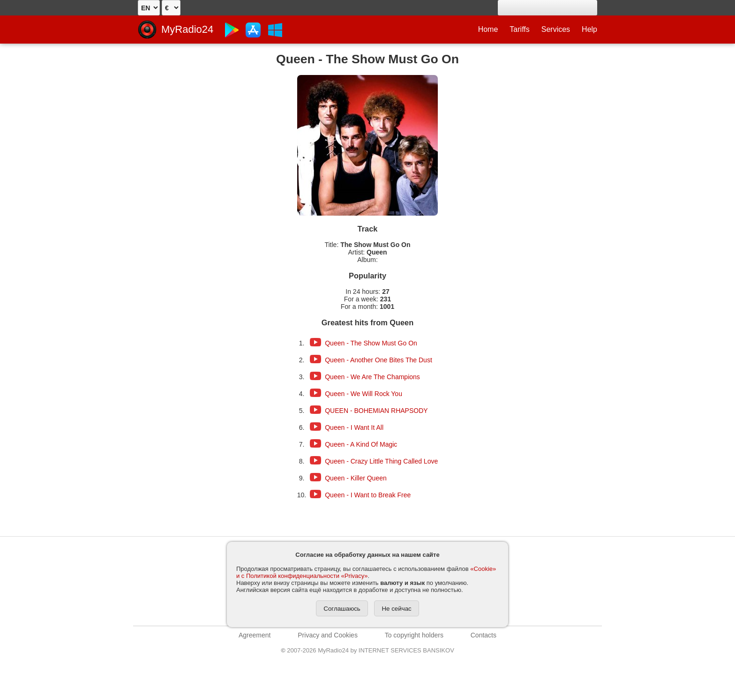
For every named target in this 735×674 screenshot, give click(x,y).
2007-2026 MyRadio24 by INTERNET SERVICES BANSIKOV (367, 650)
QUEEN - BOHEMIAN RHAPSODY (376, 410)
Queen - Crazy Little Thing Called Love (381, 461)
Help (589, 29)
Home (488, 29)
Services (555, 29)
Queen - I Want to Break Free (368, 495)
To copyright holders (414, 635)
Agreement (254, 635)
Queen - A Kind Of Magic (361, 444)
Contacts (483, 635)
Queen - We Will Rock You (363, 393)
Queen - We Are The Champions (372, 377)
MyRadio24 (187, 29)
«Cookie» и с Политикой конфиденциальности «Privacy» (366, 572)
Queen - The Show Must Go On (371, 343)
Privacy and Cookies (328, 635)
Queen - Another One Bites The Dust (378, 360)
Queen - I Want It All (354, 427)
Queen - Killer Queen (356, 478)
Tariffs (519, 29)
